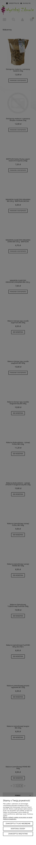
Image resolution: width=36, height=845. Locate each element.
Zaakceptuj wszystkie (18, 834)
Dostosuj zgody (18, 828)
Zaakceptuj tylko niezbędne (18, 823)
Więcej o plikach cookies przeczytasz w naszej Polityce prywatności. (17, 818)
